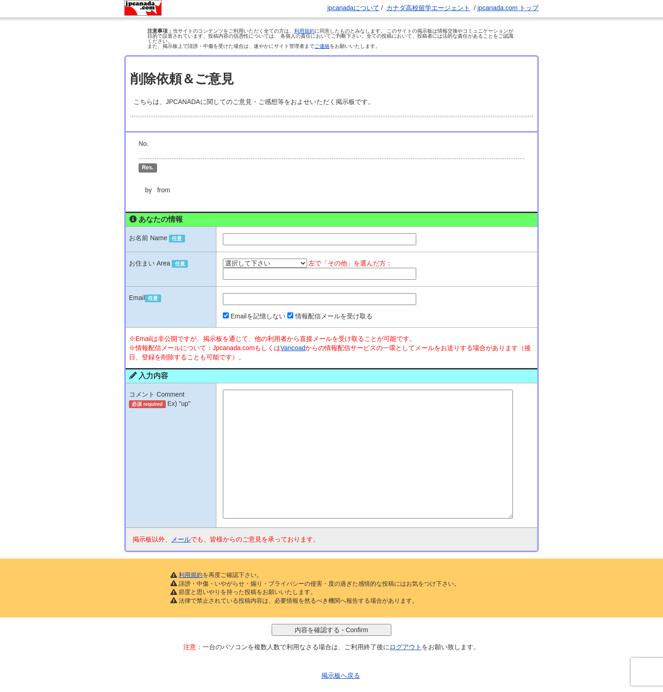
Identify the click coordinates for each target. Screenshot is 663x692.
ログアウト (406, 630)
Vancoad (292, 331)
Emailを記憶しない (258, 299)
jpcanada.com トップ (508, 8)
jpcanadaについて (353, 8)
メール (181, 522)
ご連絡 (322, 46)
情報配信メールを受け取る (333, 299)
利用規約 (304, 31)
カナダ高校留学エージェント (428, 8)
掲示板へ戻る (340, 659)
